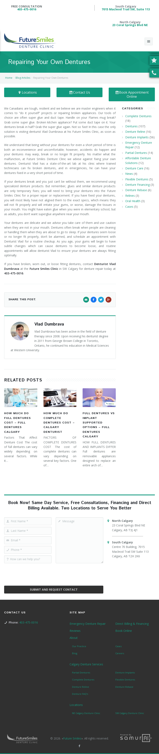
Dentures (131, 126)
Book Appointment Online (132, 94)
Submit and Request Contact (54, 589)
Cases (129, 207)
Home (8, 78)
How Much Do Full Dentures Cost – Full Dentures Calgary (17, 422)
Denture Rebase (136, 190)
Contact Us (79, 92)
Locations (27, 92)
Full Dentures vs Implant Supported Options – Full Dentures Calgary (99, 425)
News (129, 174)
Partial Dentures (136, 153)
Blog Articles (23, 78)
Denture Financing (137, 185)
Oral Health (132, 201)
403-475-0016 (26, 9)
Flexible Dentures (136, 179)
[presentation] (53, 573)
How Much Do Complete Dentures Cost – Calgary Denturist (59, 422)
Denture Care (134, 168)
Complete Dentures (138, 116)
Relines (130, 196)
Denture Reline (135, 132)
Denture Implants (137, 137)
